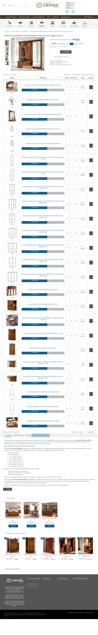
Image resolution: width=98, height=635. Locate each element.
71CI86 (10, 250)
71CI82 (10, 221)
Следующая (90, 432)
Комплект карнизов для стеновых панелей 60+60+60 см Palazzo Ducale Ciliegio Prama (40, 275)
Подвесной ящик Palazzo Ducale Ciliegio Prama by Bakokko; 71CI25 (40, 333)
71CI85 (10, 236)
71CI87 (10, 279)
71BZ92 (10, 353)
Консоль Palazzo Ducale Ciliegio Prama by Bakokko (40, 289)
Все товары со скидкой (49, 582)
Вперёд (6, 68)
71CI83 (10, 265)
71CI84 (10, 206)
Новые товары (47, 584)
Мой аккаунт (31, 582)
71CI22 (10, 309)
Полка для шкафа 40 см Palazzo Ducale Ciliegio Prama (40, 392)
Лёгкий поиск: (79, 75)
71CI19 (10, 119)
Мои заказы (31, 584)
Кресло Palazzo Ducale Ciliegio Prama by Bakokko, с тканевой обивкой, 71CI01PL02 (40, 318)
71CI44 (10, 411)
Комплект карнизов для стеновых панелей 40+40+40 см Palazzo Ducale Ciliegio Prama (40, 202)
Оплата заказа (62, 588)
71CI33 (10, 382)
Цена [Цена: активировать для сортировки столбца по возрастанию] (81, 78)
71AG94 (10, 133)
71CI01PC (10, 90)
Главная (7, 31)
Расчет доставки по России (61, 57)
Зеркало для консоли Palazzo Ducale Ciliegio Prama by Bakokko (40, 114)
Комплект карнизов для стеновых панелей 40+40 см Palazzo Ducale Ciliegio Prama (40, 187)
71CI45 (10, 396)
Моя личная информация (31, 592)
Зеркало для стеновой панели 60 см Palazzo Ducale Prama (40, 143)
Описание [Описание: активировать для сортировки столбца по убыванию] (40, 78)
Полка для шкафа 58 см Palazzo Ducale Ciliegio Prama (40, 406)
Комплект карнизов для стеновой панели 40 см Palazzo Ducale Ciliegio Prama (40, 158)
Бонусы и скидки (63, 582)
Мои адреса (31, 589)
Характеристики (18, 435)
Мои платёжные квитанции (32, 587)
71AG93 (10, 148)
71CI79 (10, 163)
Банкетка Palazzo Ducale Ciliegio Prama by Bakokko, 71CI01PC (40, 85)
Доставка (61, 584)
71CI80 (10, 177)
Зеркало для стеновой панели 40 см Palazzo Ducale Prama (40, 129)
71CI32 (10, 367)
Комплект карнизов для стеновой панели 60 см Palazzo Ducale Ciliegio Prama (40, 172)
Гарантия (61, 586)
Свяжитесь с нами (48, 588)
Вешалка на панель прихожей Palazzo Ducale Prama (40, 99)
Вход (29, 595)
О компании (47, 594)
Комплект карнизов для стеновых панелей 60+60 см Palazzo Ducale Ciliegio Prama (40, 260)
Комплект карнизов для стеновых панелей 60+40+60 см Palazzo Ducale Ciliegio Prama (40, 245)
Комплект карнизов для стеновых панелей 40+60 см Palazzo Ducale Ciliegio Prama (40, 216)
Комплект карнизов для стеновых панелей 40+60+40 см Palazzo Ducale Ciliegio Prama (40, 231)
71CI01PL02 (10, 323)
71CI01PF (10, 426)
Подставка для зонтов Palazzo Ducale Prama (40, 348)
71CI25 (10, 338)
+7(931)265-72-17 (70, 8)
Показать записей (9, 75)
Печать (8, 489)
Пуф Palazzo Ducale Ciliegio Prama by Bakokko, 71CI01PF (39, 421)
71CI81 (10, 192)
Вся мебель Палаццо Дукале (40, 435)
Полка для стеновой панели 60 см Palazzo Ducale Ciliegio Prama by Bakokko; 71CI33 (40, 377)
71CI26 (10, 294)
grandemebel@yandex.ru (86, 609)
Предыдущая (74, 432)
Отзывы (27, 435)
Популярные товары (49, 586)
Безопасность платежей (62, 591)
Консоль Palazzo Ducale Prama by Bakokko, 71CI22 (40, 304)
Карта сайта (47, 596)
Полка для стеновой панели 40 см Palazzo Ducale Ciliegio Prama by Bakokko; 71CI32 (40, 362)
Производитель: (54, 39)
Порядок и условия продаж (48, 591)
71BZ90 (10, 104)
